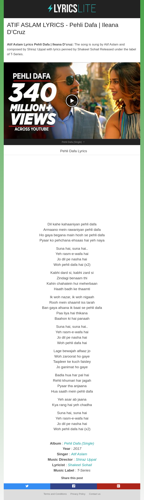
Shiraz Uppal (86, 459)
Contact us (94, 494)
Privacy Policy (77, 494)
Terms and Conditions (55, 494)
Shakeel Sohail (80, 465)
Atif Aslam (79, 454)
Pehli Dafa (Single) (72, 142)
